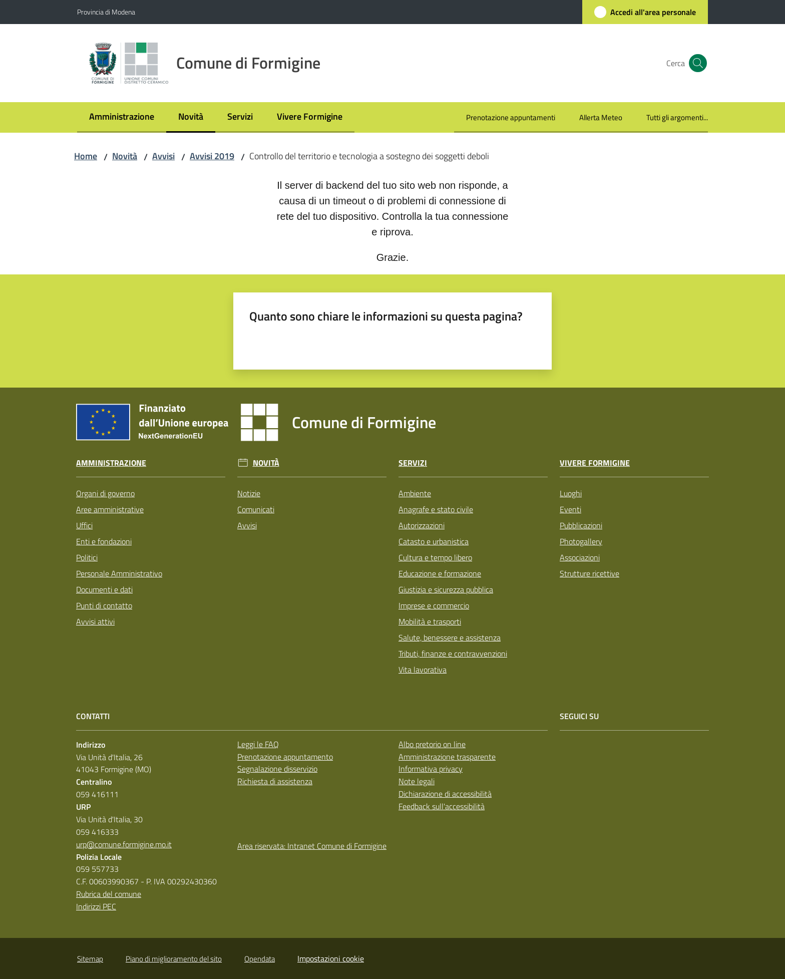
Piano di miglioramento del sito (174, 958)
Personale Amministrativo (119, 573)
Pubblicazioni (581, 525)
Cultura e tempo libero (435, 557)
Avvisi (163, 156)
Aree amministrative (110, 509)
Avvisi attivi (95, 621)
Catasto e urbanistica (434, 541)
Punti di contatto (104, 605)
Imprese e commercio (434, 605)
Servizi (413, 463)
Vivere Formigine (595, 463)
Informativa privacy (431, 769)
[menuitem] (121, 117)
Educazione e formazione (440, 573)
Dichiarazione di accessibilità (445, 794)
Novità (124, 156)
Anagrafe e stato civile (436, 509)
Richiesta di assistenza (274, 781)
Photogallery (581, 541)
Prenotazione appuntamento (285, 757)
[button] (696, 63)
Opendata (259, 958)
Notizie (248, 493)
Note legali (417, 781)
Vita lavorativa (423, 670)
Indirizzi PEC (96, 906)
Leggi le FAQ (258, 744)
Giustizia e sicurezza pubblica (446, 589)
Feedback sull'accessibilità (442, 806)
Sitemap (90, 958)
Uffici (84, 525)
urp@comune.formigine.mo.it (124, 844)
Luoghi (571, 493)
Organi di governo (105, 493)
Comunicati (255, 509)
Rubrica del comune (108, 894)
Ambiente (415, 493)
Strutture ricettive (589, 573)
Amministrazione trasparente (447, 757)
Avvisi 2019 (212, 156)
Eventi (570, 509)
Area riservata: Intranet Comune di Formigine (311, 846)
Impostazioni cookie (330, 958)
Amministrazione (111, 463)
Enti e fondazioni (104, 541)
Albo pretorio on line (432, 744)
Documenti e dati (104, 589)
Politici (87, 557)
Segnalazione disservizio (277, 769)
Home (85, 156)
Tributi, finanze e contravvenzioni (453, 653)
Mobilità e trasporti (430, 621)
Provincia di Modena (106, 12)
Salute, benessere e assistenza (450, 637)
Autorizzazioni (422, 525)
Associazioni (580, 557)
